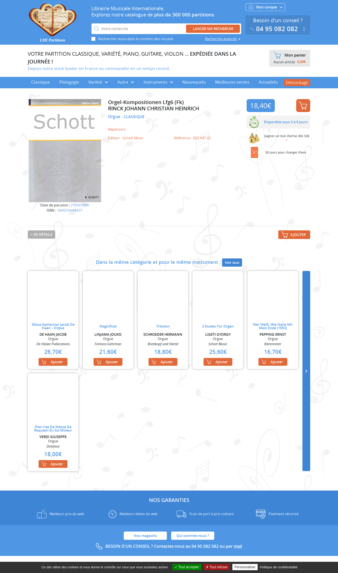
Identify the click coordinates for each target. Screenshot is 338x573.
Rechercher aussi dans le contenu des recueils (136, 38)
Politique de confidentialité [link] (278, 567)
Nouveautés (194, 82)
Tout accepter (187, 567)
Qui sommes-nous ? (193, 535)
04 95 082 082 (275, 29)
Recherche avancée (221, 38)
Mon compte (265, 7)
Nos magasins (145, 535)
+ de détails (41, 234)
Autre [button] (125, 82)
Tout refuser (217, 567)
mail (238, 546)
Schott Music (133, 138)
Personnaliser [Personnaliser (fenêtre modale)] (245, 567)
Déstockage (297, 82)
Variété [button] (98, 82)
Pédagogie (69, 82)
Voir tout (232, 262)
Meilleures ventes (232, 82)
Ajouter (303, 105)
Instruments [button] (158, 82)
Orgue (114, 116)
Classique (40, 82)
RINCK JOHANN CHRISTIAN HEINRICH (153, 108)
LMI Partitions (53, 40)
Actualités (268, 82)
